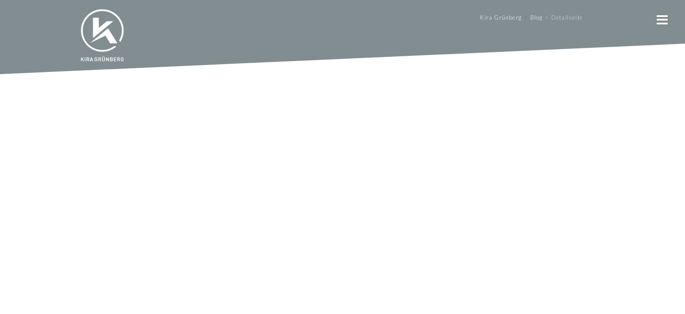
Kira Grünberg (501, 17)
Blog (536, 17)
